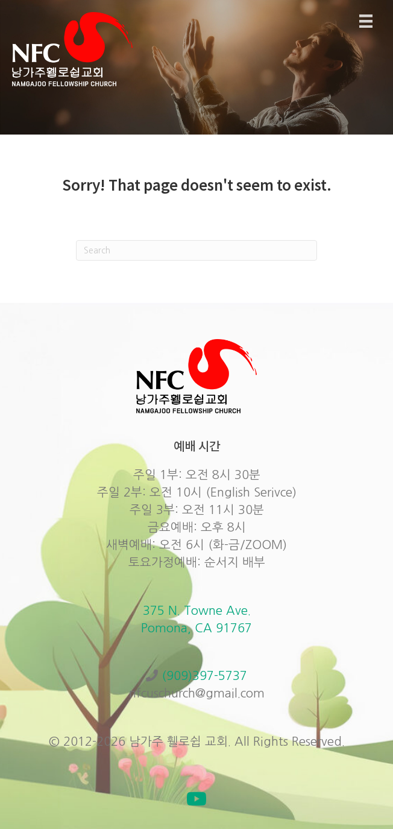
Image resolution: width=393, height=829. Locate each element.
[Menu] (366, 21)
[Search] (196, 250)
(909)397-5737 (204, 676)
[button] (196, 799)
